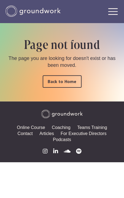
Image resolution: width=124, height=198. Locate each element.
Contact (25, 133)
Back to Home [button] (62, 81)
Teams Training (92, 127)
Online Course (31, 127)
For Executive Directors (83, 133)
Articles (46, 133)
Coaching (61, 127)
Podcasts (62, 139)
